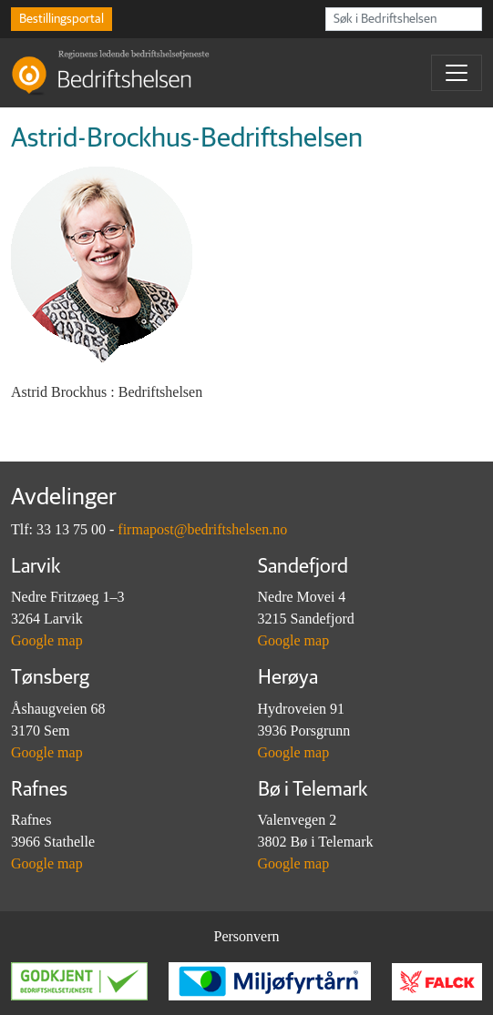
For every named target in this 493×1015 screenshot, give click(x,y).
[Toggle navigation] (456, 73)
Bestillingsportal (61, 19)
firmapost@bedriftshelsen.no (202, 529)
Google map (47, 640)
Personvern (247, 936)
